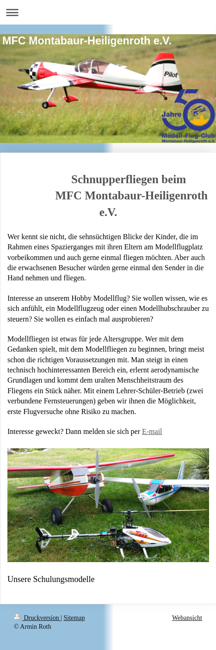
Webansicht (187, 617)
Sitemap (74, 617)
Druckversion (37, 617)
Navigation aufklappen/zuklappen (108, 12)
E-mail (152, 431)
